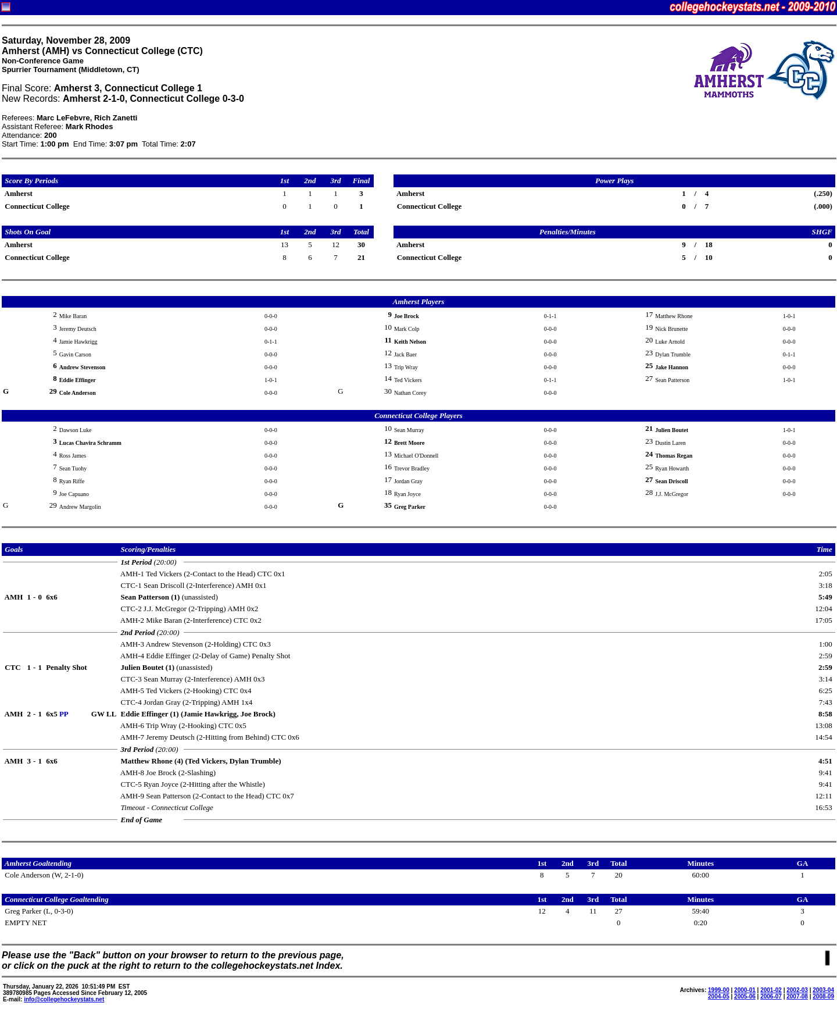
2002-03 (797, 990)
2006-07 (771, 996)
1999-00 (718, 990)
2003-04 (823, 990)
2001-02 (771, 990)
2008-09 (823, 996)
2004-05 (718, 996)
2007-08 (797, 996)
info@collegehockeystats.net (64, 999)
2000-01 (745, 990)
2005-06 (745, 996)
